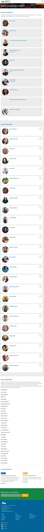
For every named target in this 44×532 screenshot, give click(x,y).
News (16, 514)
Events (3, 519)
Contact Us (31, 517)
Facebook (4, 524)
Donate (17, 519)
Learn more (3, 483)
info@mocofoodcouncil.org (7, 511)
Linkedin (4, 526)
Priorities (3, 517)
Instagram (5, 522)
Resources (17, 517)
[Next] (42, 472)
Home (3, 514)
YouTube (4, 528)
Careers (31, 514)
